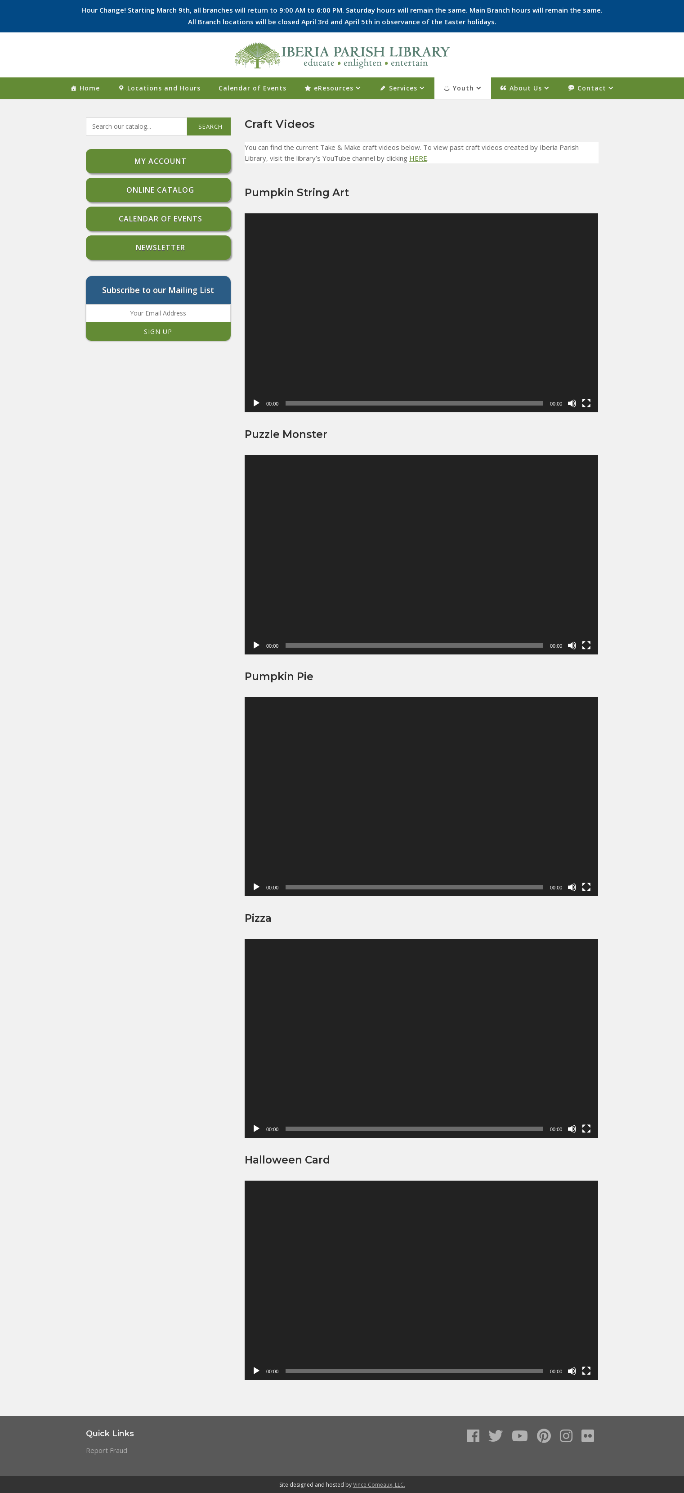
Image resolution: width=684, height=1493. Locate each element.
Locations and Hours (164, 88)
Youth (463, 88)
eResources (333, 88)
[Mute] (572, 403)
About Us (526, 88)
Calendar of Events (252, 88)
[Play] (256, 403)
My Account (158, 161)
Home (90, 88)
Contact (591, 88)
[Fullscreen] (586, 403)
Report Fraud (106, 1450)
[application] (422, 312)
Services (403, 88)
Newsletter (158, 248)
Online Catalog (158, 190)
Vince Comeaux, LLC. (379, 1484)
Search (210, 126)
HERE (418, 157)
